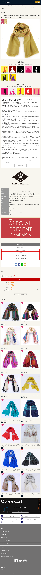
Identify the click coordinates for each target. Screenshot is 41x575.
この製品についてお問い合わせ (20, 247)
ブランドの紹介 (4, 543)
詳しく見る (20, 511)
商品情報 (3, 547)
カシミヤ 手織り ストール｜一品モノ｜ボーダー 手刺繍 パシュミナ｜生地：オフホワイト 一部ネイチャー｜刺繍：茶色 (30, 445)
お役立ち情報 (4, 553)
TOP (2, 528)
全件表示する (11, 276)
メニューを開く (37, 2)
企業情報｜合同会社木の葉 (7, 556)
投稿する (20, 279)
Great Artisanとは (5, 531)
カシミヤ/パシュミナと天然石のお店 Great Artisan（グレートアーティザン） (6, 2)
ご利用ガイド (4, 537)
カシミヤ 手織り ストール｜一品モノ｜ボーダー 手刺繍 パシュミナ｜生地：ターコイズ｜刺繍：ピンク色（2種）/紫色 (10, 420)
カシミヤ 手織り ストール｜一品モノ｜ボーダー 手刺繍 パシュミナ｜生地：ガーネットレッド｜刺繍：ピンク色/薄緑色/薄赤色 (10, 445)
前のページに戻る (20, 294)
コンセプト (3, 534)
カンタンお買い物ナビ (6, 540)
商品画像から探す (5, 550)
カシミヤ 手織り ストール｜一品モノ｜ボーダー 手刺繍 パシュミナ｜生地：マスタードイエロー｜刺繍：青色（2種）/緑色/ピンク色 (30, 395)
